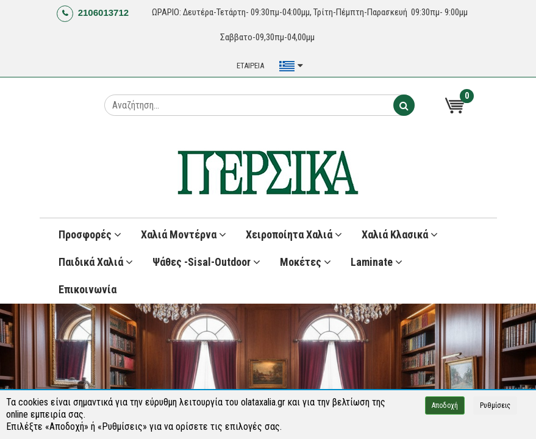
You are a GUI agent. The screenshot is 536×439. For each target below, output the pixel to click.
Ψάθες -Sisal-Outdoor (206, 261)
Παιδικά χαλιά (96, 261)
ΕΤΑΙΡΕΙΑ (250, 65)
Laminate (376, 261)
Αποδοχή (445, 405)
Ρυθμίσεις (495, 405)
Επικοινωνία (87, 289)
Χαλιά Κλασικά (400, 234)
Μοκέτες (305, 261)
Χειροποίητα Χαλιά (294, 234)
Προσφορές (90, 234)
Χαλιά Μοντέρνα (183, 234)
